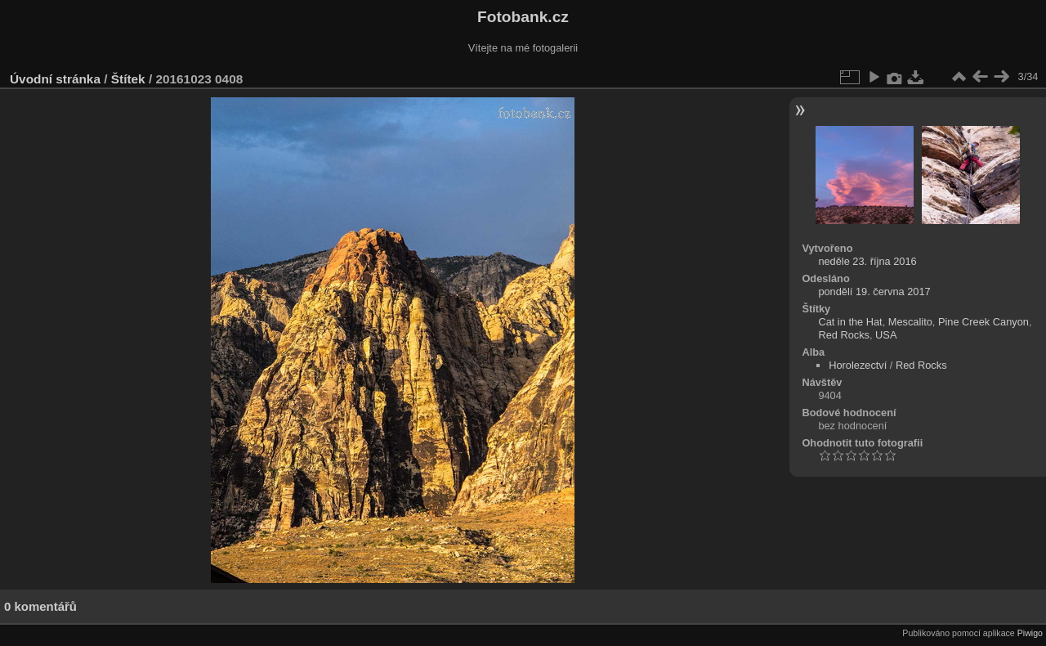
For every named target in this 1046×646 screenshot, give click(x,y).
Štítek (128, 79)
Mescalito (910, 322)
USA (885, 335)
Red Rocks (843, 335)
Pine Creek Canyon (983, 322)
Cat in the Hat (850, 322)
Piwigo (1030, 633)
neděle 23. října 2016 (867, 261)
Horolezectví (858, 365)
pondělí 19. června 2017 (874, 291)
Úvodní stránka (55, 79)
